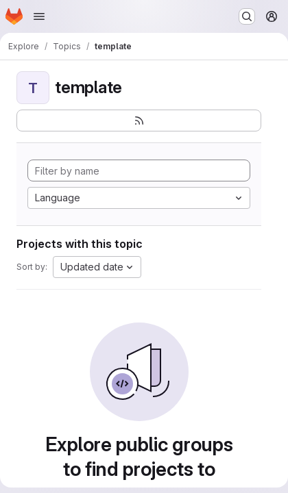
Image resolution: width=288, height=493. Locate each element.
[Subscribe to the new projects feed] (138, 120)
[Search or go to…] (247, 16)
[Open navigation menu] (39, 16)
